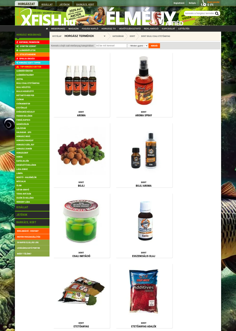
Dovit (132, 36)
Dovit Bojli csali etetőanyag (155, 36)
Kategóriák (118, 36)
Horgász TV (109, 28)
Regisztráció (90, 303)
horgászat (26, 4)
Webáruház (58, 28)
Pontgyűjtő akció (91, 291)
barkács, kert (85, 4)
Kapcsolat (168, 28)
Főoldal (88, 268)
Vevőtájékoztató (130, 28)
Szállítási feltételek (92, 286)
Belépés (88, 297)
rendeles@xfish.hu (165, 270)
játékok (64, 4)
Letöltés (183, 28)
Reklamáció (151, 28)
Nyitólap (56, 36)
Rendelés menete (91, 280)
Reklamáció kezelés (92, 309)
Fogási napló (90, 28)
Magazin (73, 28)
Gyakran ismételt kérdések (95, 314)
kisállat (47, 4)
